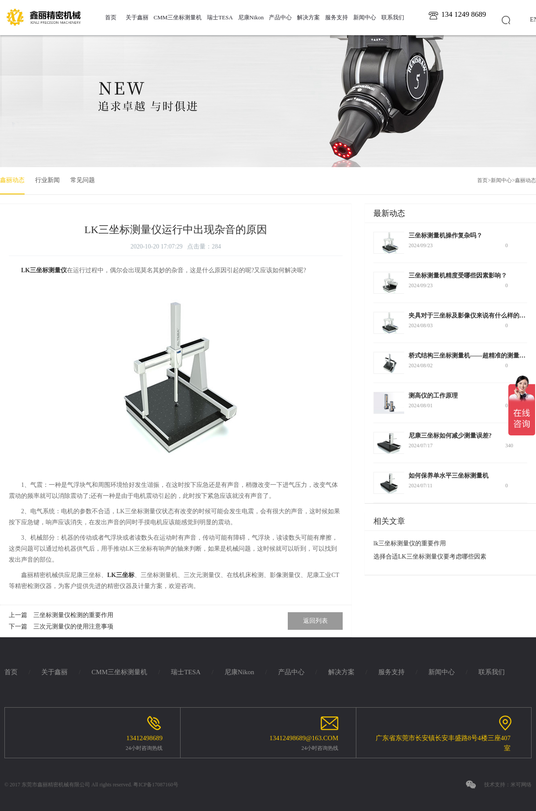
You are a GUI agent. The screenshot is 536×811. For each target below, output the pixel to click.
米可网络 (521, 785)
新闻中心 (364, 17)
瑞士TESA (220, 17)
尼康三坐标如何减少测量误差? (450, 435)
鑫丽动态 (12, 180)
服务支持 (336, 17)
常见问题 (82, 180)
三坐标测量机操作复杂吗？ (445, 235)
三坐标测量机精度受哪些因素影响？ (458, 275)
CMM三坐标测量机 (178, 17)
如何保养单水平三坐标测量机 (449, 475)
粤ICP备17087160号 (155, 785)
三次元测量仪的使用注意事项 (73, 626)
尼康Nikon (251, 17)
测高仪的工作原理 (433, 395)
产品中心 (280, 17)
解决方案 (308, 17)
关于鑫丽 (137, 17)
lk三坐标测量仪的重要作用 (409, 543)
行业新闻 (47, 180)
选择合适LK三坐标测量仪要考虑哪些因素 (429, 556)
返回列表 (315, 620)
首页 (110, 17)
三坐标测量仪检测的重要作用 (73, 615)
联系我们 (392, 17)
